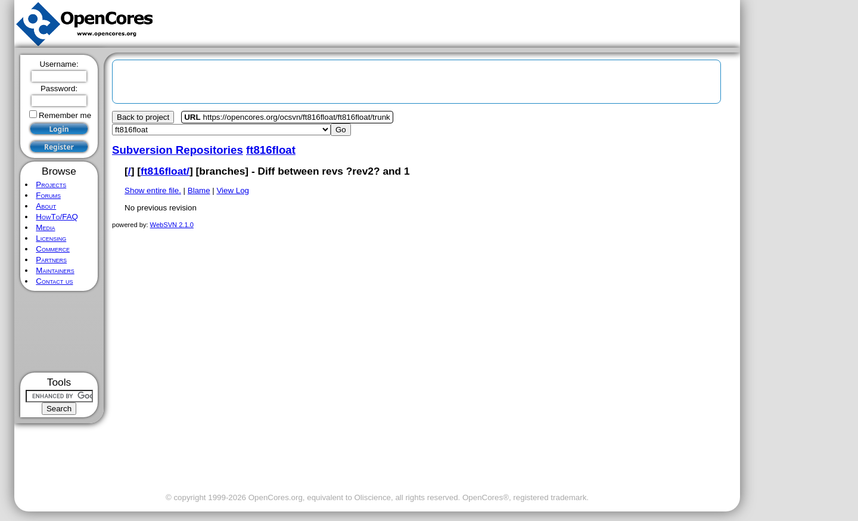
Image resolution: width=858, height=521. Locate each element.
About (46, 205)
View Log (232, 190)
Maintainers (55, 270)
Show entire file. (153, 190)
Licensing (51, 238)
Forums (48, 195)
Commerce (53, 248)
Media (45, 227)
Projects (51, 184)
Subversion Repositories (177, 150)
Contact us (54, 281)
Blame (199, 190)
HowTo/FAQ (57, 216)
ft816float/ (165, 171)
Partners (51, 259)
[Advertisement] (59, 331)
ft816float (271, 150)
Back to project (143, 117)
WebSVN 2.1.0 (172, 224)
